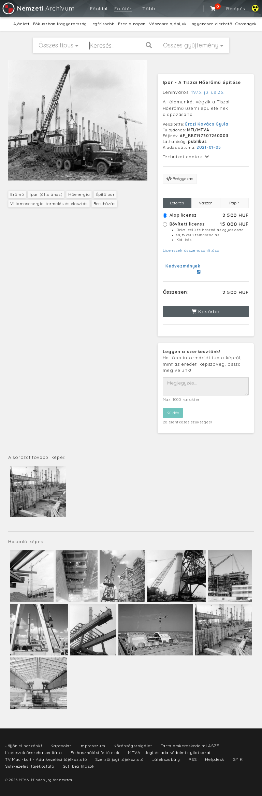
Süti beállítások (79, 766)
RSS (193, 759)
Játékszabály (166, 759)
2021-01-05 (208, 147)
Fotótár (123, 8)
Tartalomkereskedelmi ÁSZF (190, 745)
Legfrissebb (102, 23)
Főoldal (98, 8)
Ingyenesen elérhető (211, 23)
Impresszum (92, 745)
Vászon (206, 202)
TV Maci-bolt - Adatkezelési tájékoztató (46, 759)
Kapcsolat (60, 745)
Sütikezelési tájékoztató (29, 766)
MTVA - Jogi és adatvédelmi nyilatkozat (169, 752)
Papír (234, 202)
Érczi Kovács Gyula (207, 124)
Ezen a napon (132, 23)
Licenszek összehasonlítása (191, 250)
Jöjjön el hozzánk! (23, 745)
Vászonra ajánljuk (168, 23)
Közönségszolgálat (133, 745)
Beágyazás (179, 178)
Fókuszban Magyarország (60, 23)
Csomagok (246, 23)
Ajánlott (21, 23)
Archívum (38, 8)
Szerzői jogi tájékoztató (119, 759)
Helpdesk (214, 759)
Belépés (235, 8)
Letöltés (177, 202)
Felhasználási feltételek (95, 752)
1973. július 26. (207, 92)
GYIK (238, 759)
